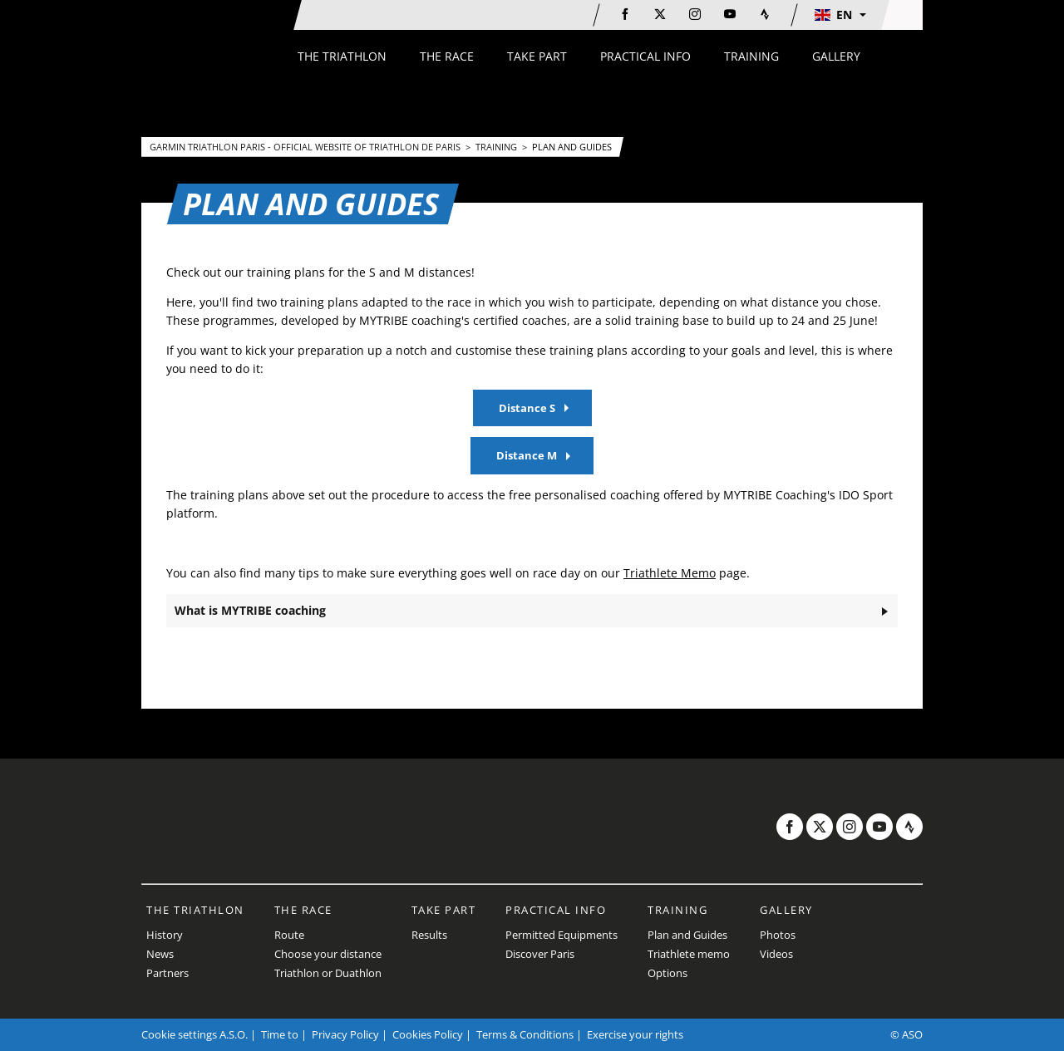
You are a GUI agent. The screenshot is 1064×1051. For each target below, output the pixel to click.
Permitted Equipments (561, 934)
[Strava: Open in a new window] (764, 14)
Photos (778, 934)
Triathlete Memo (669, 573)
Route (289, 934)
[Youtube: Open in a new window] (729, 14)
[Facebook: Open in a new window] (625, 14)
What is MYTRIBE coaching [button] (250, 610)
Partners (167, 972)
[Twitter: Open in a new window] (660, 14)
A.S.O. (233, 1034)
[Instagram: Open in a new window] (694, 14)
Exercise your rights (635, 1034)
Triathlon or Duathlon (328, 972)
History (164, 934)
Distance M (526, 455)
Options (667, 972)
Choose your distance (328, 953)
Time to (279, 1034)
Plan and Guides (572, 146)
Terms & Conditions (525, 1034)
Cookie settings (179, 1034)
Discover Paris (539, 953)
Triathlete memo (689, 953)
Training (497, 146)
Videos (776, 953)
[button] (839, 14)
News (160, 953)
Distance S (527, 407)
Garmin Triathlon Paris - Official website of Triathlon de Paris (306, 146)
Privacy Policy (345, 1034)
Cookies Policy (427, 1034)
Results (429, 934)
